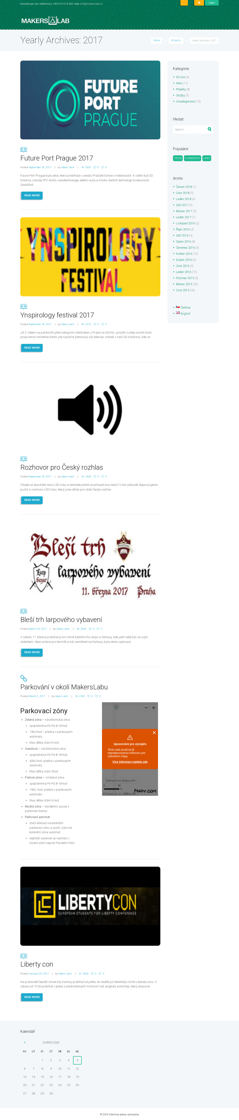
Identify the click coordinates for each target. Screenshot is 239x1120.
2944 (83, 628)
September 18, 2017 (40, 167)
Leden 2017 (183, 217)
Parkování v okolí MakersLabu (90, 682)
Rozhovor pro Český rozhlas (90, 463)
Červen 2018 (184, 187)
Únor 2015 (183, 290)
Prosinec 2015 (185, 278)
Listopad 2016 (185, 223)
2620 (88, 167)
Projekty (181, 89)
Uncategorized (185, 101)
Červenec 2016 (185, 248)
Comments (192, 158)
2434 (88, 476)
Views (178, 158)
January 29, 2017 (39, 972)
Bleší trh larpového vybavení (90, 615)
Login (211, 2)
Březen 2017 (184, 211)
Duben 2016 (184, 260)
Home (156, 40)
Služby (180, 95)
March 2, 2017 (37, 695)
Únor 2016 (183, 266)
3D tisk (180, 77)
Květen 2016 (184, 254)
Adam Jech (67, 167)
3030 (85, 972)
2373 (88, 323)
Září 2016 (182, 236)
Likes (207, 158)
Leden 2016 (183, 272)
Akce (179, 83)
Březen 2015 (184, 284)
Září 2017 (182, 205)
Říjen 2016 (183, 230)
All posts (176, 40)
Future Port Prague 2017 (90, 153)
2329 (82, 695)
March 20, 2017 (38, 628)
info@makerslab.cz (91, 3)
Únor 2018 (183, 193)
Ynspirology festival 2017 (90, 310)
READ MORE (32, 195)
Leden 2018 (183, 199)
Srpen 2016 (183, 242)
